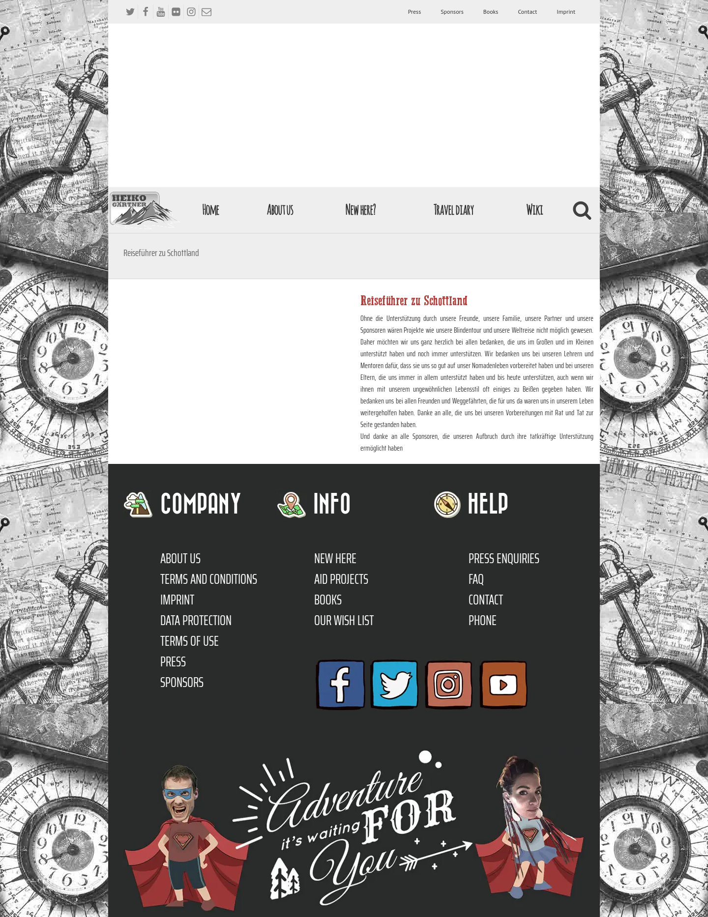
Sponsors (452, 11)
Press (414, 11)
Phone (483, 620)
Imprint (566, 11)
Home (210, 209)
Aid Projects (341, 579)
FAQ (476, 579)
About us (279, 209)
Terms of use (189, 640)
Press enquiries (504, 558)
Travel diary (453, 209)
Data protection (196, 620)
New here (335, 558)
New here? (360, 209)
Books (491, 11)
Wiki (534, 209)
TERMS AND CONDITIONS (208, 579)
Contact (527, 11)
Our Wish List (344, 620)
